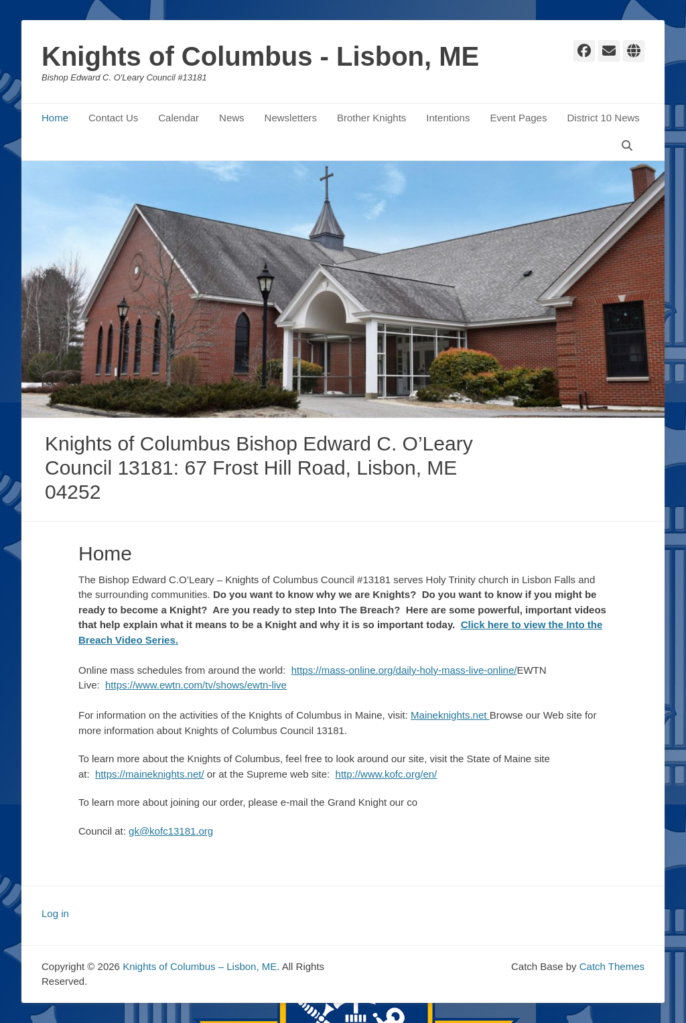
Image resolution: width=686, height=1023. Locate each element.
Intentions (448, 117)
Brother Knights (371, 117)
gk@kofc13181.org (171, 831)
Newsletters (291, 117)
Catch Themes (611, 966)
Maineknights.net (450, 715)
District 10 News (603, 117)
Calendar (178, 117)
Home (55, 117)
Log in (55, 913)
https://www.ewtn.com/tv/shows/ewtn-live (196, 684)
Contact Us (113, 117)
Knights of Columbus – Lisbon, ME (200, 966)
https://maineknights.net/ (149, 774)
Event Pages (518, 117)
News (232, 117)
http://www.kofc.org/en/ (386, 774)
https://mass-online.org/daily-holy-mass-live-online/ (404, 670)
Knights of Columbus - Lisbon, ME (260, 56)
